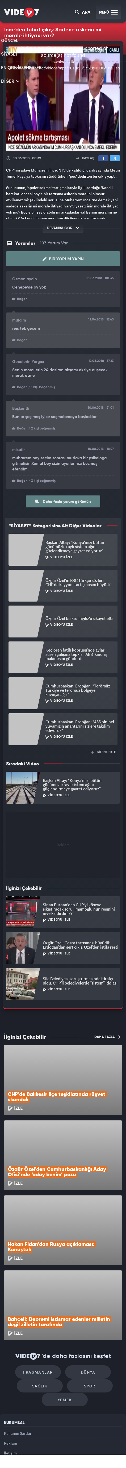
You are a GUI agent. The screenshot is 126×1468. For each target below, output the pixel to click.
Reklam (10, 1389)
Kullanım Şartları (18, 1377)
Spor (87, 1328)
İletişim (10, 1401)
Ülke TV (73, 1448)
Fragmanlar (40, 1312)
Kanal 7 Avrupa (56, 1448)
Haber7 (100, 1448)
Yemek (65, 1344)
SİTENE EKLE (103, 751)
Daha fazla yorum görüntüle (63, 500)
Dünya (86, 1312)
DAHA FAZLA (107, 1035)
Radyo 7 (36, 1448)
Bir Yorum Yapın (63, 259)
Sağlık (41, 1328)
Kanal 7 (17, 1448)
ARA (83, 13)
